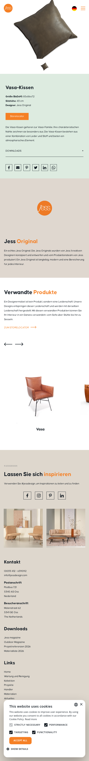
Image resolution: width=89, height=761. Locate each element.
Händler (8, 689)
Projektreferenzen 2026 (17, 646)
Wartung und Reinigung (17, 676)
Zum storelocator (21, 328)
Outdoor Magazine (14, 642)
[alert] (44, 728)
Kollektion (9, 681)
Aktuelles (9, 698)
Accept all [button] (20, 740)
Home (7, 672)
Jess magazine (12, 637)
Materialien (10, 694)
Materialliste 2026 (14, 651)
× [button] (81, 704)
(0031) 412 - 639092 (15, 571)
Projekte (9, 685)
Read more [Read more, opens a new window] (31, 719)
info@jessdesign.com (15, 575)
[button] (18, 749)
